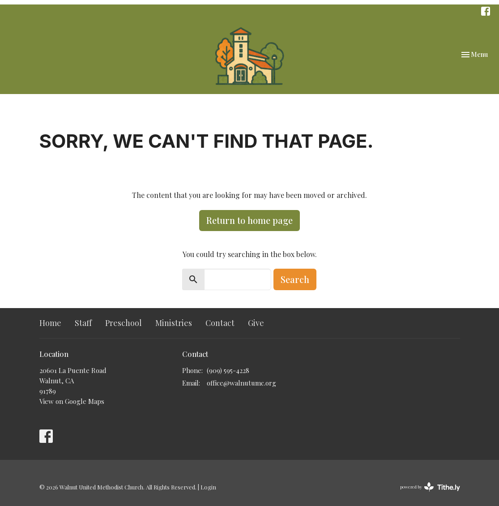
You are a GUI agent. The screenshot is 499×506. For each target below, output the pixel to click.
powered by (430, 487)
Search (295, 279)
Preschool (123, 322)
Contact (220, 322)
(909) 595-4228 (228, 370)
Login (208, 487)
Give (256, 322)
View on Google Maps (71, 401)
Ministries (173, 322)
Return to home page (249, 220)
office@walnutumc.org (241, 382)
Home (50, 322)
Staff (83, 322)
